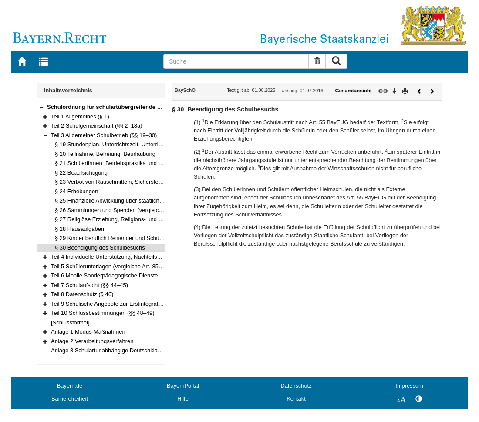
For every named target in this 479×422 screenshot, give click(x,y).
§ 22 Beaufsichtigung (81, 172)
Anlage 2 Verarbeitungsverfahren (92, 341)
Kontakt (296, 398)
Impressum (409, 385)
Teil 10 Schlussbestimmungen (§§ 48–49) (103, 313)
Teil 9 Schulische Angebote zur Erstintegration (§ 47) (116, 303)
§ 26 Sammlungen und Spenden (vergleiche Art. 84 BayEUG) (131, 210)
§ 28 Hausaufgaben (79, 229)
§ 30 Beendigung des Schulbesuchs (100, 247)
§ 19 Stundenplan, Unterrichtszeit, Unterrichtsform (117, 144)
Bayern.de (69, 385)
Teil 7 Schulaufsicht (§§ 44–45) (89, 285)
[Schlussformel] (70, 322)
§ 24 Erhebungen (76, 191)
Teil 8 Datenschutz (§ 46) (82, 294)
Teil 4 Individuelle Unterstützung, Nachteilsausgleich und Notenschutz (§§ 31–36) (152, 256)
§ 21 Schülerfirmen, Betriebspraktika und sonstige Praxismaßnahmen (141, 163)
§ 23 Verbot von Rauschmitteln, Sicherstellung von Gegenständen (137, 182)
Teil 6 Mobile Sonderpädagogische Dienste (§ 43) (112, 275)
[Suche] (236, 61)
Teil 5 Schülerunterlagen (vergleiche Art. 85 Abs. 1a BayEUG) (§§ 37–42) (142, 266)
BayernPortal (183, 385)
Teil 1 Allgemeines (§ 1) (80, 116)
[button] (41, 107)
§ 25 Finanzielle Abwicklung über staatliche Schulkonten (125, 200)
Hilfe (183, 398)
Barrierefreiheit (69, 398)
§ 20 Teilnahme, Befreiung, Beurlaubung (105, 154)
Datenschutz (295, 385)
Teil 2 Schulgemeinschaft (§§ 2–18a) (96, 125)
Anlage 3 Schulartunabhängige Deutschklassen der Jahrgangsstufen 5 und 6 (147, 350)
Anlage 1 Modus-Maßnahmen (88, 331)
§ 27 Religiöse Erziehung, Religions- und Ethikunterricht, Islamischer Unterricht (153, 219)
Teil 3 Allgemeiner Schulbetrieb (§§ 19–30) (104, 135)
